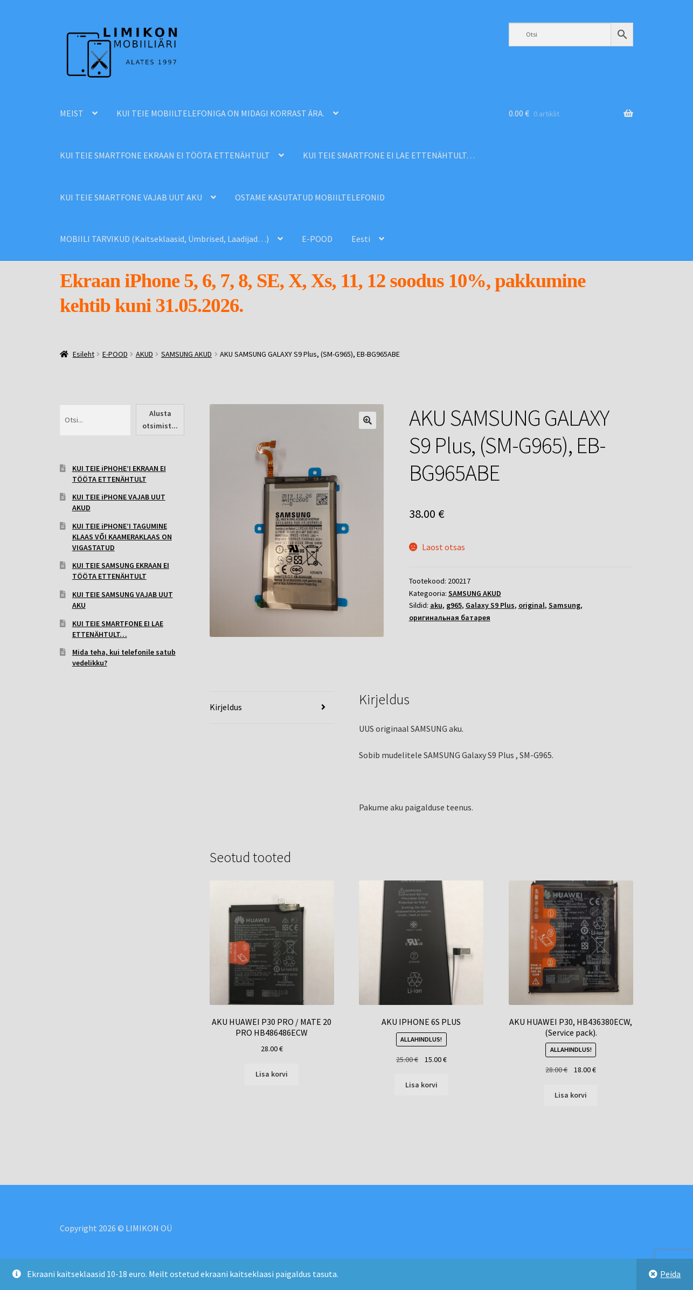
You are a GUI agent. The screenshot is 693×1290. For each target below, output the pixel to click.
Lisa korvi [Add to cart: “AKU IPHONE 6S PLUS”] (421, 1085)
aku (436, 605)
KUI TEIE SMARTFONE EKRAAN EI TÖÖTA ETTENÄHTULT (165, 155)
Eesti (360, 238)
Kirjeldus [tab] (226, 707)
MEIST (72, 113)
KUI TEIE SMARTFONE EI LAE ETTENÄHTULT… (389, 155)
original (531, 605)
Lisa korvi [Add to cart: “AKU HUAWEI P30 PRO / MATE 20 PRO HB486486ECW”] (271, 1074)
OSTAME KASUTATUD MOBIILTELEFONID (310, 197)
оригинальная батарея (449, 617)
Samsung (564, 605)
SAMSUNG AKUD (186, 354)
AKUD (144, 354)
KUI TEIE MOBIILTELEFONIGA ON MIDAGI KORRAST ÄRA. (220, 113)
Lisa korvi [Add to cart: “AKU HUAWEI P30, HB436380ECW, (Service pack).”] (571, 1095)
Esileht (83, 354)
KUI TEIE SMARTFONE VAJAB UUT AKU (131, 197)
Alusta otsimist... (160, 419)
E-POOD (317, 238)
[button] (367, 420)
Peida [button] (670, 1273)
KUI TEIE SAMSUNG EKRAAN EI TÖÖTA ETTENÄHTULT (120, 570)
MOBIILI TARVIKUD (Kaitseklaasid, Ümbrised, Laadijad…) (164, 238)
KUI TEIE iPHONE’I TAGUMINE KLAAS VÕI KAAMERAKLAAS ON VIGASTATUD (122, 536)
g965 (454, 605)
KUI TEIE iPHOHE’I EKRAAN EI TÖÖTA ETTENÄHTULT (119, 473)
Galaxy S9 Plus (490, 605)
